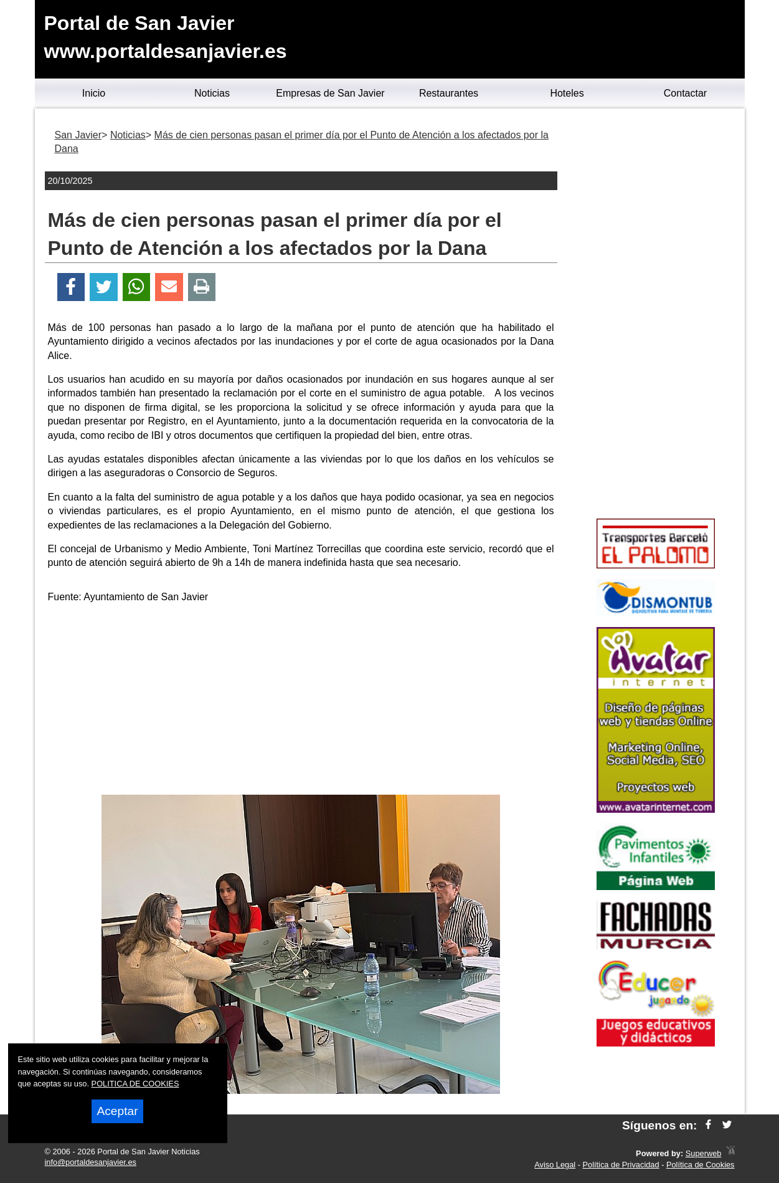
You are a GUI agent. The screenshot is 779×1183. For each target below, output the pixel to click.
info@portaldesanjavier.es (90, 1162)
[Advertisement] (300, 701)
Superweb (704, 1153)
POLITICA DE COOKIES (135, 1083)
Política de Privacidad (621, 1164)
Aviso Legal (554, 1164)
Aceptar (117, 1111)
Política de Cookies (700, 1164)
